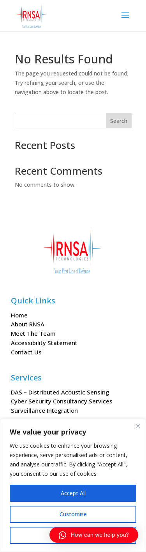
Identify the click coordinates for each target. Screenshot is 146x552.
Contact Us (26, 352)
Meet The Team (33, 333)
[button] (93, 535)
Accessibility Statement (44, 343)
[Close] (137, 425)
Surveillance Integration (44, 410)
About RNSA (27, 324)
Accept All (73, 493)
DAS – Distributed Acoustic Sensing (60, 392)
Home (19, 315)
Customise (73, 514)
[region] (73, 485)
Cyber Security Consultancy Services (62, 401)
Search (118, 120)
